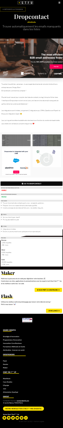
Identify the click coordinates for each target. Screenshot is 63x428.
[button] (56, 2)
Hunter (5, 364)
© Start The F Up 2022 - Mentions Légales (31, 421)
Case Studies (7, 382)
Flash (5, 361)
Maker (5, 368)
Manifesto (6, 378)
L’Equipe (6, 385)
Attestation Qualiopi (10, 392)
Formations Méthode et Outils (14, 347)
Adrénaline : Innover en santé (14, 350)
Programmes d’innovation (12, 340)
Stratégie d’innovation (11, 336)
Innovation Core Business (12, 343)
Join (4, 389)
